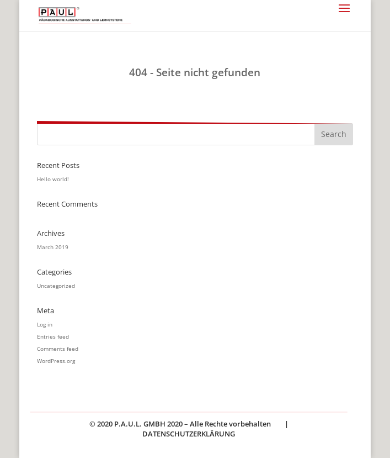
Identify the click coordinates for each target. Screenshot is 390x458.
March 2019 (52, 247)
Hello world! (53, 179)
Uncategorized (56, 285)
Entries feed (53, 336)
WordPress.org (56, 361)
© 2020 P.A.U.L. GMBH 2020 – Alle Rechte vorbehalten (180, 424)
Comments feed (57, 348)
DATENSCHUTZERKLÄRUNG (188, 434)
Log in (44, 324)
